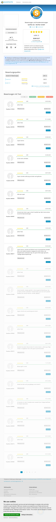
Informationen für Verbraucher (10, 494)
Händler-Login (32, 489)
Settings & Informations (27, 514)
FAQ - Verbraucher (7, 495)
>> (35, 472)
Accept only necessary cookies (12, 514)
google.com (8, 82)
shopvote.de (8, 79)
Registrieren (6, 492)
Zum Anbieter (11, 32)
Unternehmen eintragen (34, 491)
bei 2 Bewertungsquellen (36, 41)
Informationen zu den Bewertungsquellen (41, 86)
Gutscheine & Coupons (8, 489)
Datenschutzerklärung (13, 517)
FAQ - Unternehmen (33, 494)
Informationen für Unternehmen (35, 492)
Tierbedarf (33, 27)
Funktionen (18, 2)
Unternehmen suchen (26, 2)
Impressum (6, 517)
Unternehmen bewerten (11, 29)
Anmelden (6, 491)
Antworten (48, 112)
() (47, 108)
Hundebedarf (39, 27)
